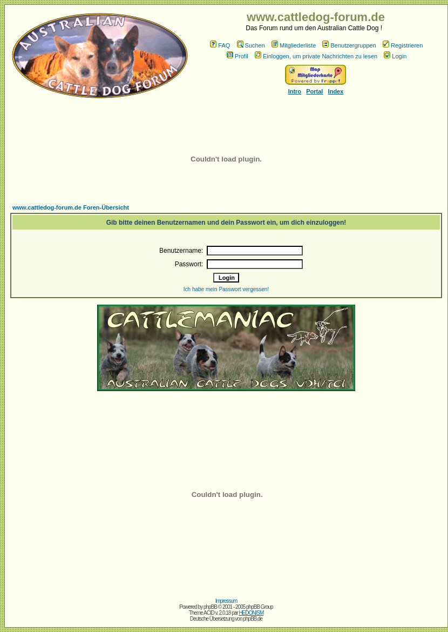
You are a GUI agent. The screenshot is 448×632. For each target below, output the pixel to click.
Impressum (226, 601)
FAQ (220, 45)
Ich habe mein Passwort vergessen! (226, 289)
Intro (294, 91)
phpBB (210, 607)
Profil (237, 56)
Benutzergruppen (349, 45)
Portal (314, 91)
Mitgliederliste (293, 45)
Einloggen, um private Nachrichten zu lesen (316, 56)
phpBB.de (252, 619)
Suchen (251, 45)
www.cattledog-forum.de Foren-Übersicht (70, 207)
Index (336, 91)
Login (395, 56)
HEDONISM (251, 613)
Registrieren (403, 45)
